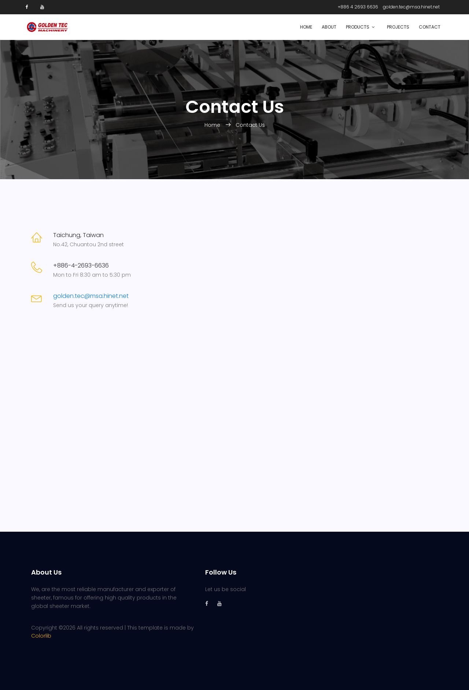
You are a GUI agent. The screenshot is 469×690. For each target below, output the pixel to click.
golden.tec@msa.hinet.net (411, 7)
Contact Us (250, 125)
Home (306, 27)
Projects (398, 27)
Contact (429, 27)
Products (357, 27)
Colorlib (41, 635)
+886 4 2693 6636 (358, 7)
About (329, 27)
